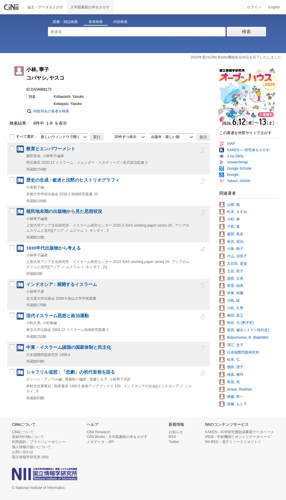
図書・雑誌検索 (65, 22)
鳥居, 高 (233, 382)
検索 (246, 31)
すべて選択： (24, 137)
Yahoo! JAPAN (238, 181)
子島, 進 (233, 227)
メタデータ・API (100, 442)
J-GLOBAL (235, 156)
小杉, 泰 (233, 219)
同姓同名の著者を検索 (51, 111)
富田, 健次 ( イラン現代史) (248, 330)
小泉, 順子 (235, 249)
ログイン (254, 7)
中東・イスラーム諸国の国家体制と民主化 (68, 347)
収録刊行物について (28, 437)
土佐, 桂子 (235, 271)
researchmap (237, 162)
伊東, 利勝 (235, 293)
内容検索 (120, 22)
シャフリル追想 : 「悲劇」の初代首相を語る (70, 372)
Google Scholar (239, 168)
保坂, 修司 (235, 374)
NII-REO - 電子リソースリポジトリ (233, 442)
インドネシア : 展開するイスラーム (61, 284)
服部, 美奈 (235, 234)
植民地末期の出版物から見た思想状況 (64, 211)
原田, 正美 (235, 278)
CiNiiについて (23, 432)
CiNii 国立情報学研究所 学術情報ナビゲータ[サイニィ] (12, 7)
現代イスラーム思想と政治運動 (57, 315)
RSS (172, 437)
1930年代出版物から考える (53, 248)
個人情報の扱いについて (31, 447)
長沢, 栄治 (235, 241)
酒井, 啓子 (235, 367)
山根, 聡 (233, 204)
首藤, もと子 (237, 404)
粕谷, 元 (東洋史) (240, 323)
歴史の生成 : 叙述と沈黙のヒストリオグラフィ (72, 180)
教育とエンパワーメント (50, 148)
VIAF (231, 144)
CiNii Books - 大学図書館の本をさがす (117, 437)
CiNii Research (99, 432)
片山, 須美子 (237, 256)
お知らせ (176, 432)
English (274, 7)
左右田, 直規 (237, 263)
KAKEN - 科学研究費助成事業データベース (239, 432)
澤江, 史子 (235, 345)
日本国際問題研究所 (243, 352)
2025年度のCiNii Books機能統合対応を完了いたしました (235, 57)
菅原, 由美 (235, 286)
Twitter (174, 442)
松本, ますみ (237, 212)
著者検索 (95, 22)
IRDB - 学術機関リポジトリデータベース (238, 437)
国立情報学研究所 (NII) (30, 457)
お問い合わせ (22, 452)
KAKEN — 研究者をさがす (248, 150)
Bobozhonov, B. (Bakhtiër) (247, 337)
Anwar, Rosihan (239, 389)
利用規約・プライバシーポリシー (39, 442)
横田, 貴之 (235, 315)
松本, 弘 (233, 359)
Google (233, 175)
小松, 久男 (235, 308)
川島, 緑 (233, 300)
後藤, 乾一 (235, 396)
